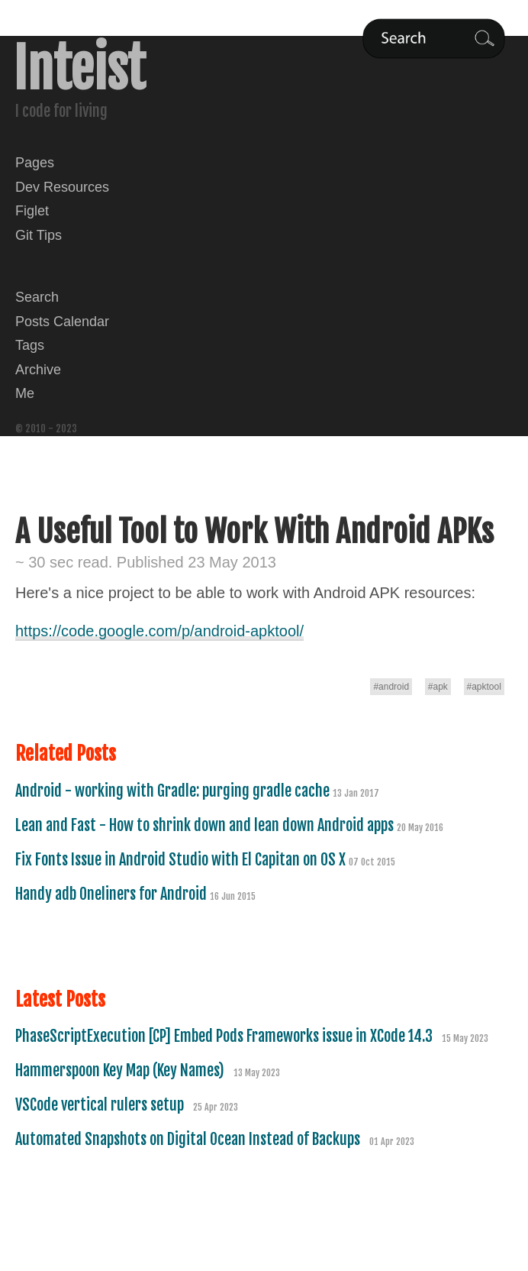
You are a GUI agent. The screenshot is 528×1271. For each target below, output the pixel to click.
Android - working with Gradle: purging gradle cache (174, 790)
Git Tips (38, 235)
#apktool (484, 686)
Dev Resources (62, 187)
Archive (38, 369)
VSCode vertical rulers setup (101, 1104)
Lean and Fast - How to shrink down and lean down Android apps (206, 825)
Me (24, 393)
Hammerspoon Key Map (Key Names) (121, 1070)
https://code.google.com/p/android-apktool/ (159, 631)
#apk (438, 686)
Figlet (32, 210)
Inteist (79, 68)
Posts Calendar (62, 321)
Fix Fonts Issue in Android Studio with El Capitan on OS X (182, 859)
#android (391, 686)
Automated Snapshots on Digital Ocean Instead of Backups (189, 1139)
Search (37, 297)
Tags (29, 345)
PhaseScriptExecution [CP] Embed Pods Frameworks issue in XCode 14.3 (225, 1036)
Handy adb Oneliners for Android (112, 894)
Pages (34, 162)
